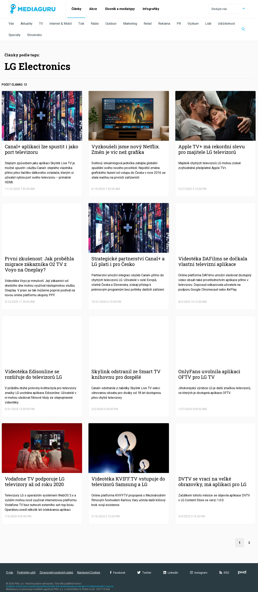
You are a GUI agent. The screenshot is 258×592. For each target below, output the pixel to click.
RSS (224, 572)
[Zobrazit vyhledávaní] (243, 29)
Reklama (164, 23)
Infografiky (151, 9)
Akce (93, 9)
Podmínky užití (26, 572)
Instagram (198, 572)
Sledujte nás (228, 9)
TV (41, 23)
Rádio (95, 23)
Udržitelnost (226, 23)
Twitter (144, 572)
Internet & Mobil (60, 23)
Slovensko (34, 35)
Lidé (208, 23)
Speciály (15, 35)
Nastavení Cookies (88, 572)
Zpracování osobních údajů (56, 572)
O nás (9, 572)
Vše (11, 23)
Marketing (130, 23)
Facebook (117, 572)
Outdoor (111, 23)
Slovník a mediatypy (120, 9)
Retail (148, 23)
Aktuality (26, 23)
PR (179, 23)
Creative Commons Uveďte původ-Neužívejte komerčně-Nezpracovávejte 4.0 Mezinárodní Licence (59, 586)
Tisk (81, 23)
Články (76, 9)
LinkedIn (170, 572)
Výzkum (193, 23)
